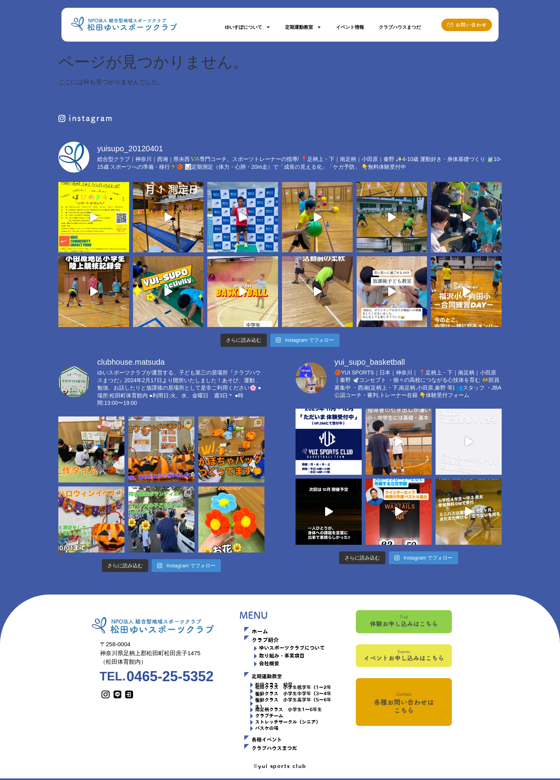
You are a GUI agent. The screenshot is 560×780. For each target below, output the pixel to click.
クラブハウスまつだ (400, 27)
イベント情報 (350, 27)
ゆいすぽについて (248, 27)
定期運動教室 (303, 27)
